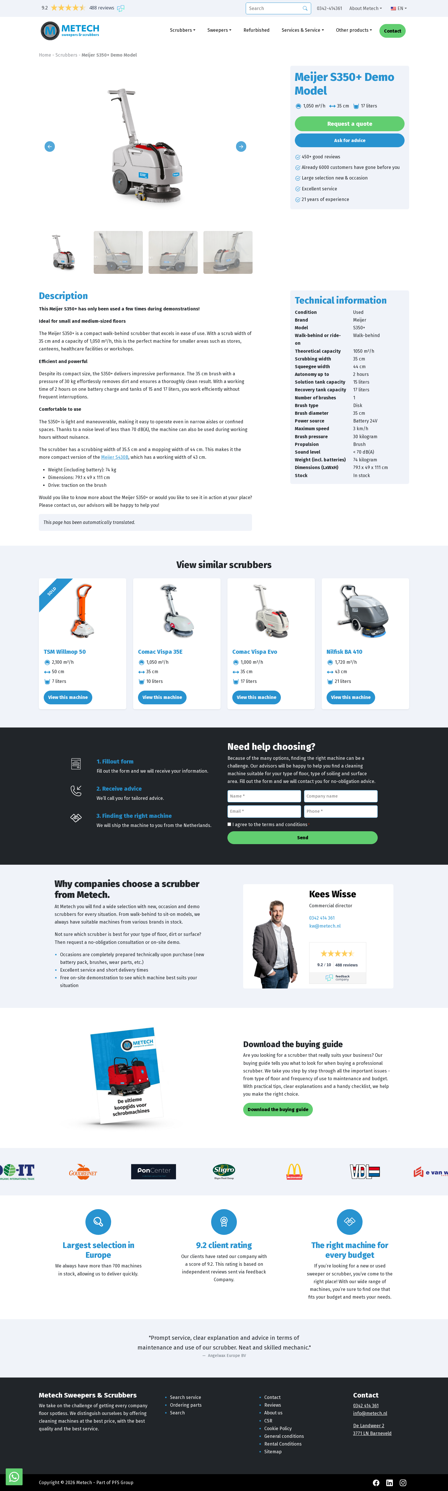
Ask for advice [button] (349, 140)
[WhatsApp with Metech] (14, 1476)
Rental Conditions (283, 1444)
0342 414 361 (322, 918)
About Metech (364, 8)
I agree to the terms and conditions (271, 825)
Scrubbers (181, 30)
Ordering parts (186, 1405)
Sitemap (273, 1451)
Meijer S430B (114, 457)
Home (45, 55)
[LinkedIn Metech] (390, 1482)
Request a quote (349, 123)
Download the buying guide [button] (278, 1109)
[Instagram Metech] (403, 1482)
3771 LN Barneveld (372, 1433)
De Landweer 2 (368, 1425)
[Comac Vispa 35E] (176, 611)
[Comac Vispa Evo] (271, 611)
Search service (185, 1397)
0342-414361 (329, 8)
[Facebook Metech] (377, 1482)
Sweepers (217, 30)
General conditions (284, 1436)
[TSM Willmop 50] (82, 611)
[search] (278, 8)
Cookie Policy (278, 1428)
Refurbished (256, 30)
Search (177, 1413)
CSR (268, 1421)
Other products (352, 30)
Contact (392, 31)
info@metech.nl (370, 1413)
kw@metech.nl (325, 926)
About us (273, 1413)
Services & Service (301, 30)
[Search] (305, 8)
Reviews (272, 1405)
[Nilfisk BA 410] (365, 611)
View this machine (68, 697)
